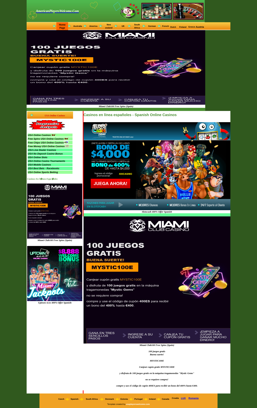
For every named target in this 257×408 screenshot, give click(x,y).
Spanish (75, 399)
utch (174, 27)
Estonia (124, 399)
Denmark (109, 399)
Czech (61, 399)
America (93, 26)
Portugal (138, 399)
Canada (165, 399)
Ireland (152, 399)
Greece (191, 27)
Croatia (175, 398)
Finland (183, 27)
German (152, 26)
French (165, 26)
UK (123, 26)
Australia (77, 26)
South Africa (92, 399)
